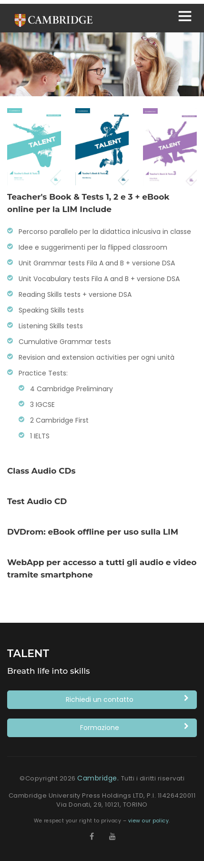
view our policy (148, 820)
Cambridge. (99, 778)
